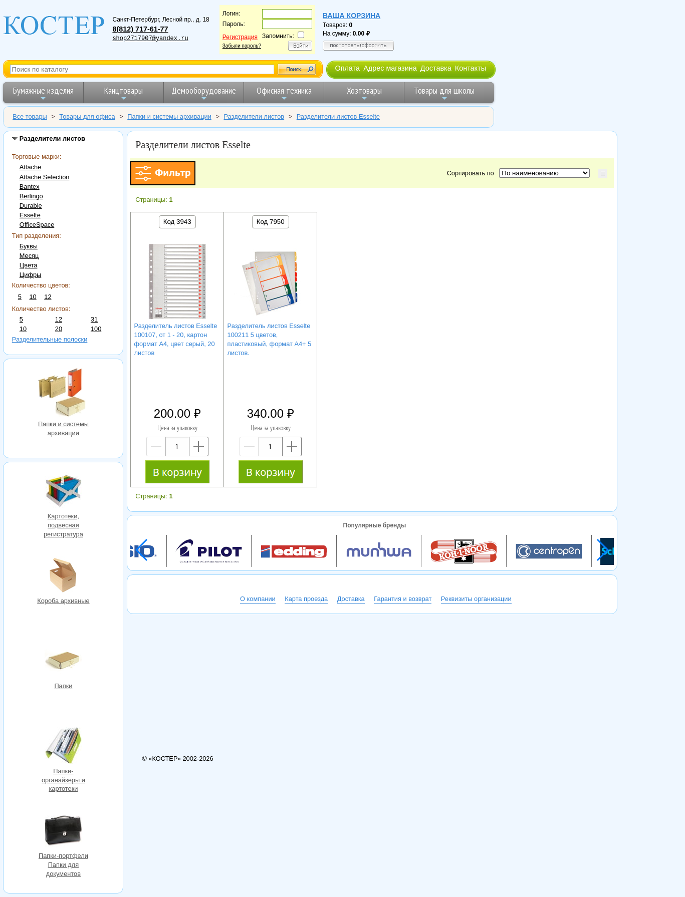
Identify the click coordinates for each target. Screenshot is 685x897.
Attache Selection (45, 177)
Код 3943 (177, 221)
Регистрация (240, 37)
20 (58, 329)
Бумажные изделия (43, 93)
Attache (30, 167)
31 (94, 319)
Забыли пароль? (241, 46)
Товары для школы (444, 93)
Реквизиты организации (476, 599)
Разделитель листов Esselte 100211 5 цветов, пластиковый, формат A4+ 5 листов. (269, 339)
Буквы (29, 246)
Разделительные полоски (50, 339)
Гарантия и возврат (402, 599)
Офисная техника (284, 93)
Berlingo (31, 196)
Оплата (347, 68)
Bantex (30, 186)
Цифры (30, 274)
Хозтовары (364, 93)
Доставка (435, 68)
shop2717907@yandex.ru (150, 38)
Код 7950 (271, 221)
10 (32, 297)
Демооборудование (203, 93)
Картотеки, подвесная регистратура (63, 492)
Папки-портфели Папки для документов (63, 831)
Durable (31, 205)
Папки (63, 662)
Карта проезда (306, 599)
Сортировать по (472, 173)
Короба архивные (63, 576)
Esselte (30, 215)
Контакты (470, 68)
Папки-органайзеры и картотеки (63, 747)
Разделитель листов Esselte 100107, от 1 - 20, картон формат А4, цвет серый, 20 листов (175, 339)
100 (96, 329)
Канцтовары (123, 93)
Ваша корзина (351, 16)
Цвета (29, 265)
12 (47, 297)
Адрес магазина (389, 68)
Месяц (29, 255)
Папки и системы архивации (63, 393)
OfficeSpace (37, 224)
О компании (258, 599)
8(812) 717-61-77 (140, 29)
